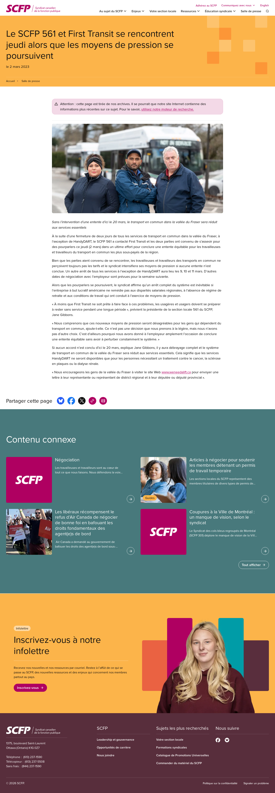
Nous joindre (105, 755)
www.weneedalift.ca (176, 372)
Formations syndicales (171, 747)
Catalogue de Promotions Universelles (182, 755)
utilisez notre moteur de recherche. (167, 109)
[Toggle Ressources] (190, 11)
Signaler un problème (256, 783)
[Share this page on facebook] (71, 401)
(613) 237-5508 (34, 761)
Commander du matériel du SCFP (179, 763)
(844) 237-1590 (31, 766)
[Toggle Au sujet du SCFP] (113, 11)
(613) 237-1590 (32, 757)
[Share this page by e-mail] (103, 401)
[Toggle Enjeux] (138, 11)
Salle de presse (251, 11)
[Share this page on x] (82, 401)
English (264, 5)
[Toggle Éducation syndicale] (220, 11)
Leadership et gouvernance (115, 739)
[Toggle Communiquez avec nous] (238, 5)
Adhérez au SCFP (206, 5)
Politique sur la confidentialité (220, 783)
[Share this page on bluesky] (60, 401)
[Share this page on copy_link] (92, 401)
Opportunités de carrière (114, 747)
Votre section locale (163, 11)
